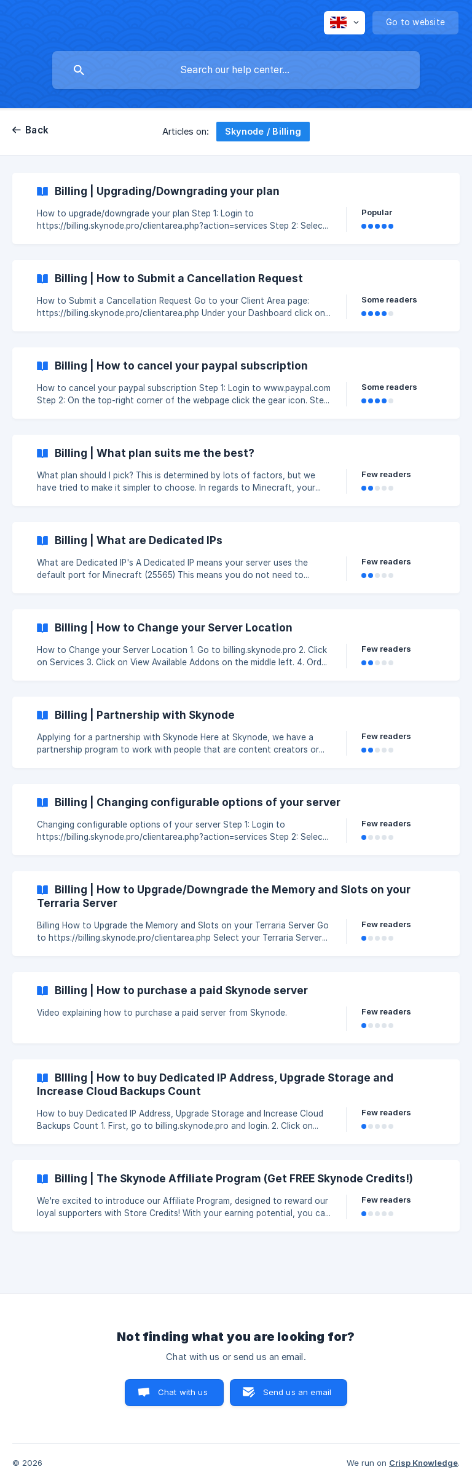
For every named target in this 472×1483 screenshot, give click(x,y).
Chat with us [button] (183, 1392)
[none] (344, 22)
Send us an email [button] (297, 1392)
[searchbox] (236, 70)
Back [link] (37, 130)
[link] (236, 208)
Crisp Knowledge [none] (423, 1463)
